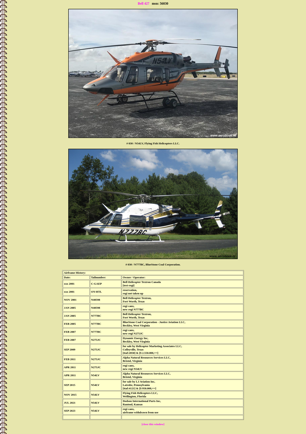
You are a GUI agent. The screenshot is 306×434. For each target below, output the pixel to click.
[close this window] (153, 424)
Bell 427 (143, 3)
